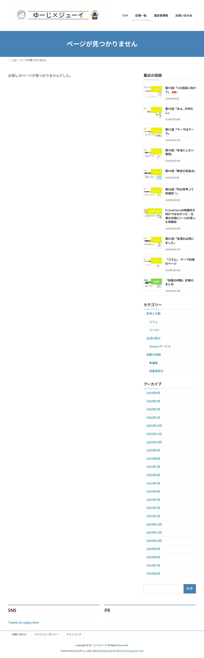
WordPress (80, 651)
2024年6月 (153, 573)
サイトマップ (73, 634)
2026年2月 (153, 409)
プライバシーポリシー (46, 634)
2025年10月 (154, 442)
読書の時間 (153, 354)
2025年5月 (153, 483)
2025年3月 (153, 499)
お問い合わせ (19, 634)
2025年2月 (153, 507)
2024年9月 (153, 549)
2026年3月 (153, 401)
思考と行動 (153, 313)
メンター (155, 330)
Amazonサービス (160, 346)
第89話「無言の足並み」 (181, 171)
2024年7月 (153, 565)
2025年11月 (154, 434)
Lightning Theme (101, 651)
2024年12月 (154, 524)
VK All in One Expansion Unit (128, 651)
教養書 (153, 363)
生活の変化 (153, 338)
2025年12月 (154, 426)
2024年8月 (153, 557)
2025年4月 (153, 491)
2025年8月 (153, 458)
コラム (153, 322)
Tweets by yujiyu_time (23, 622)
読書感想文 (156, 371)
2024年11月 (154, 532)
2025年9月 (153, 450)
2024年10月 (154, 540)
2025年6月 (153, 475)
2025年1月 (153, 516)
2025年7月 (153, 467)
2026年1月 (153, 417)
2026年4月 (153, 393)
